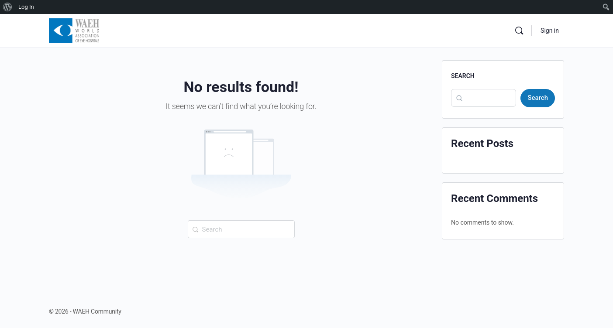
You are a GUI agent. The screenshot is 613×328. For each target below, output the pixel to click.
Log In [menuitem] (26, 6)
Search (463, 75)
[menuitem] (7, 7)
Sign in (550, 30)
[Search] (519, 30)
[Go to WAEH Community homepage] (74, 30)
